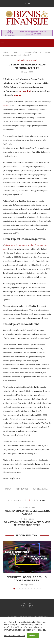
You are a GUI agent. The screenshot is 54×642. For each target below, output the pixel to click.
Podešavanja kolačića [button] (14, 635)
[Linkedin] (29, 3)
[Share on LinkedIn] (40, 500)
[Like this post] (32, 500)
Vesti (16, 52)
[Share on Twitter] (37, 500)
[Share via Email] (43, 500)
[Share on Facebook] (34, 500)
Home (5, 52)
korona (17, 95)
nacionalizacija (40, 489)
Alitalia (6, 105)
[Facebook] (25, 3)
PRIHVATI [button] (33, 635)
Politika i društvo (30, 52)
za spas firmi (25, 91)
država (8, 489)
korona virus (22, 489)
